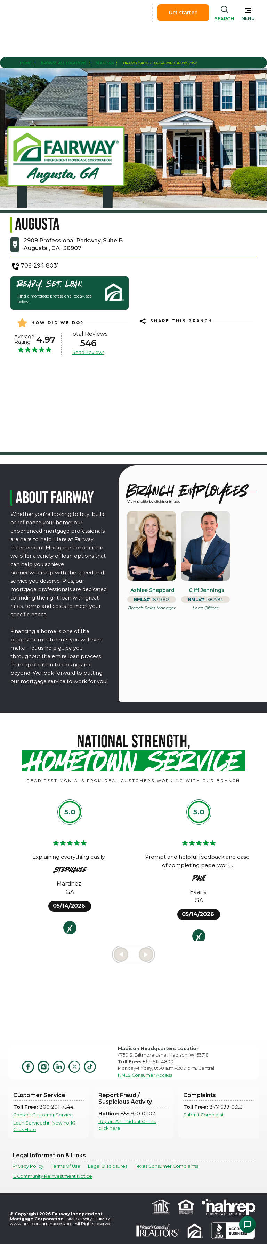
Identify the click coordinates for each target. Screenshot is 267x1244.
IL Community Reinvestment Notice (52, 1176)
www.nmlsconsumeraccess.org (41, 1223)
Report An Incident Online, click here (127, 1125)
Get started (183, 12)
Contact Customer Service (43, 1115)
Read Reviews (88, 352)
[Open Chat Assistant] (247, 1224)
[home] (44, 12)
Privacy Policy (28, 1166)
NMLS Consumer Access (145, 1075)
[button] (248, 12)
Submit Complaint (203, 1115)
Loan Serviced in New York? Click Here (44, 1126)
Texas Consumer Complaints (166, 1166)
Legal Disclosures (107, 1166)
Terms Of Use (65, 1166)
